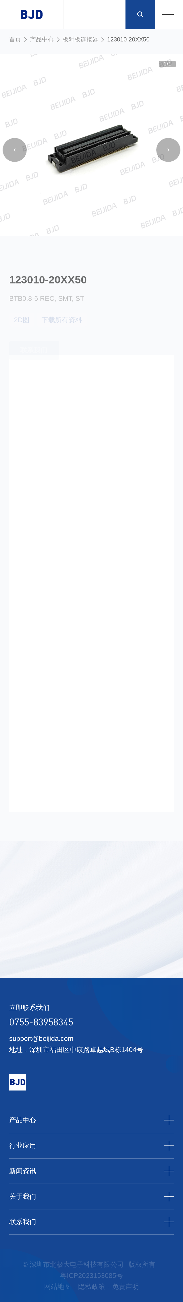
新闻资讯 (91, 1171)
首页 (15, 39)
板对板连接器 (80, 39)
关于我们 (91, 1196)
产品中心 (42, 39)
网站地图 (57, 1286)
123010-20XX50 (128, 39)
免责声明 (125, 1286)
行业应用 (91, 1146)
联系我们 (91, 1222)
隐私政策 (91, 1286)
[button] (14, 151)
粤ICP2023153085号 (91, 1275)
